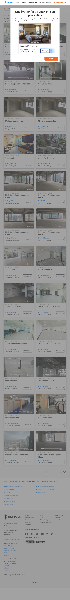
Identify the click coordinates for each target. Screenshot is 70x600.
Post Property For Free (59, 2)
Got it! (51, 59)
